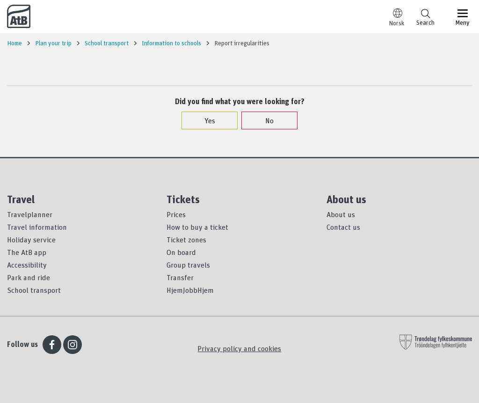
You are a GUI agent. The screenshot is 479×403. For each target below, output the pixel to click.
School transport (34, 290)
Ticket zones (186, 239)
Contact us (343, 227)
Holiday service (31, 239)
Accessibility (27, 264)
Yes (205, 120)
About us (341, 214)
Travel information (37, 227)
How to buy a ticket (197, 227)
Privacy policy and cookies (239, 348)
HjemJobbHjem (190, 290)
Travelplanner (29, 214)
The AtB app (26, 252)
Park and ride (28, 277)
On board (181, 252)
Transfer (180, 277)
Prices (176, 214)
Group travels (188, 264)
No (265, 120)
